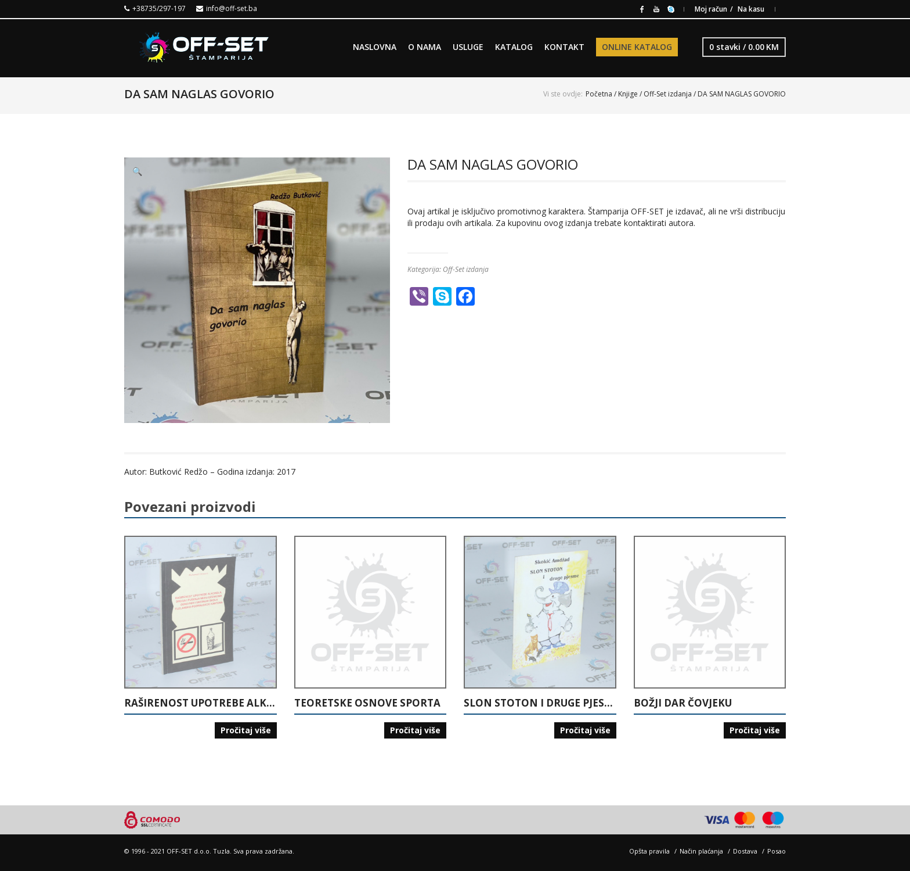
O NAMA (424, 46)
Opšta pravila (649, 851)
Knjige (628, 94)
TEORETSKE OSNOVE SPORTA (367, 703)
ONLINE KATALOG (637, 46)
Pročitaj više (246, 730)
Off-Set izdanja (668, 94)
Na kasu (751, 9)
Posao (776, 851)
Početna (599, 94)
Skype (671, 8)
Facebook (642, 8)
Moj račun (711, 9)
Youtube (656, 8)
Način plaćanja (701, 851)
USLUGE (468, 46)
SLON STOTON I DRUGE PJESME (540, 703)
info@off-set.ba (231, 8)
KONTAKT (564, 46)
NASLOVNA (374, 46)
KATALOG (514, 46)
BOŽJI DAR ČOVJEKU (683, 703)
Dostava (745, 851)
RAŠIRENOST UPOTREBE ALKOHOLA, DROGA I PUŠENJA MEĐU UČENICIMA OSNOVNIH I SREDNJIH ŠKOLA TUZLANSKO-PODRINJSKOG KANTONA (200, 703)
